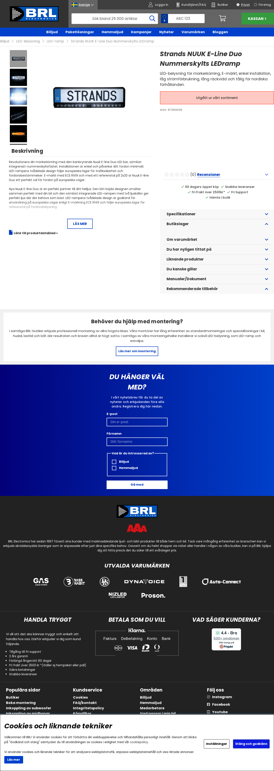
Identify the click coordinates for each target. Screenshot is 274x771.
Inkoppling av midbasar (28, 713)
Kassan (258, 18)
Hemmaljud (112, 32)
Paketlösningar (80, 32)
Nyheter (166, 32)
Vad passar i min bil (158, 713)
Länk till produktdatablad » (36, 233)
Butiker (12, 697)
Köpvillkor (82, 713)
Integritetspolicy (88, 708)
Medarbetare (152, 708)
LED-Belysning (28, 41)
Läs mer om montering (137, 351)
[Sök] (114, 18)
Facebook (221, 704)
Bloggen (220, 32)
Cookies (80, 697)
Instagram (222, 697)
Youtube (220, 712)
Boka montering (21, 703)
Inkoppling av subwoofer (28, 708)
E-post (112, 414)
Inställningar (216, 744)
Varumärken (193, 32)
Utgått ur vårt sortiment (217, 98)
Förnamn (114, 433)
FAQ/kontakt (85, 703)
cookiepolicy (139, 742)
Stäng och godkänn (251, 744)
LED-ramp (55, 41)
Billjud (52, 32)
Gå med (137, 485)
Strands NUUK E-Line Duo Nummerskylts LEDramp (112, 41)
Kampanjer (141, 32)
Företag (265, 5)
